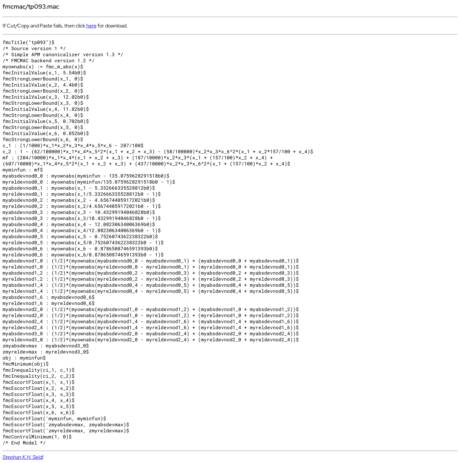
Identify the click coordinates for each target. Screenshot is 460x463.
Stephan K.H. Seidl (23, 457)
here (91, 25)
